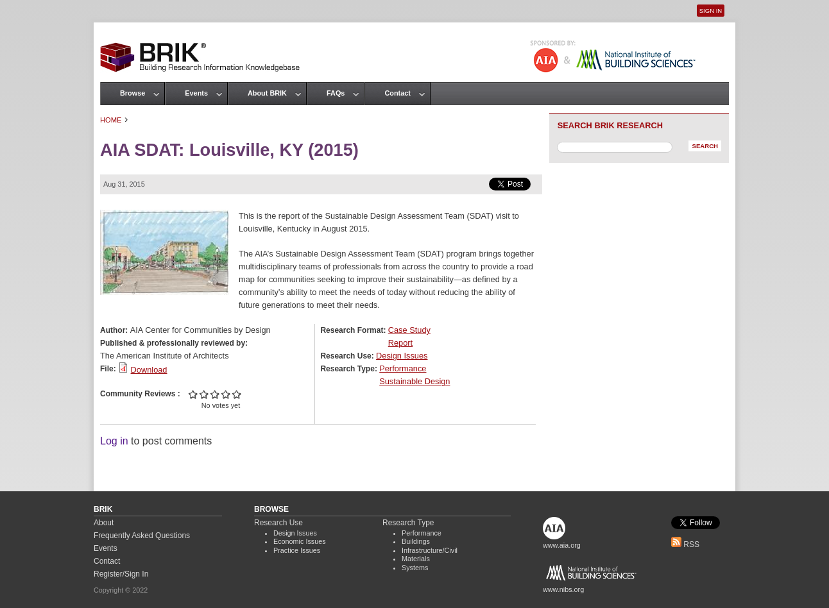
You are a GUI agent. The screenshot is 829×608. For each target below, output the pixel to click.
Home (111, 120)
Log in (114, 440)
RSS (685, 544)
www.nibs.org (563, 589)
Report (400, 343)
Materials (416, 558)
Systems (415, 567)
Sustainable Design (414, 381)
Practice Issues (296, 550)
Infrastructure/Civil (429, 550)
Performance (402, 368)
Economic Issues (299, 541)
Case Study (409, 330)
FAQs (336, 93)
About (104, 522)
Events (196, 93)
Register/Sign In (121, 574)
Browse (132, 93)
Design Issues (401, 355)
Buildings (416, 541)
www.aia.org (562, 545)
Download (149, 370)
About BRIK (267, 93)
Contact (397, 93)
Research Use (278, 522)
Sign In (710, 10)
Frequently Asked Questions (142, 535)
